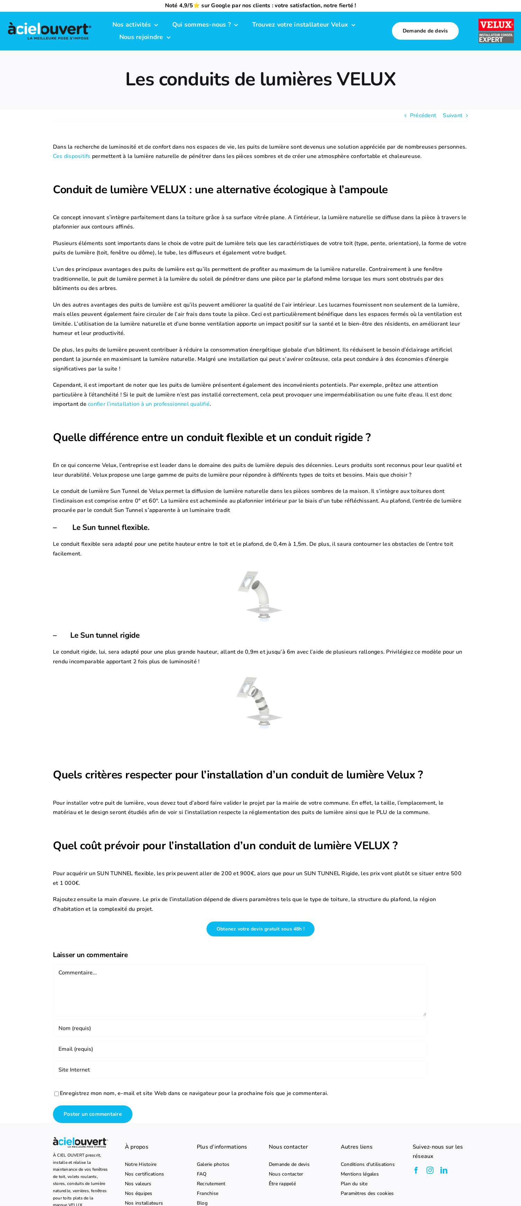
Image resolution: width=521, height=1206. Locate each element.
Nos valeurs (138, 1183)
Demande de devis (289, 1164)
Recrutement (211, 1183)
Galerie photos (213, 1164)
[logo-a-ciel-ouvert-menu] (49, 23)
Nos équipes (139, 1193)
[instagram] (430, 1170)
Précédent (423, 115)
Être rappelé (282, 1183)
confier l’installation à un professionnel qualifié (149, 404)
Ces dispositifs (72, 156)
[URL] (240, 1069)
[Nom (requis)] (240, 1028)
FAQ (202, 1174)
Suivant (453, 115)
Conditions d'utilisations (368, 1164)
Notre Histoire (140, 1164)
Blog (202, 1203)
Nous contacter (286, 1174)
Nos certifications (144, 1174)
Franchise (207, 1193)
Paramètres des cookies (367, 1193)
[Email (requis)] (240, 1049)
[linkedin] (443, 1170)
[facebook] (416, 1170)
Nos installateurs (144, 1203)
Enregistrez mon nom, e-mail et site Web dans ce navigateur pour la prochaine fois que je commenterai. (194, 1093)
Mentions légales (360, 1174)
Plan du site (354, 1183)
